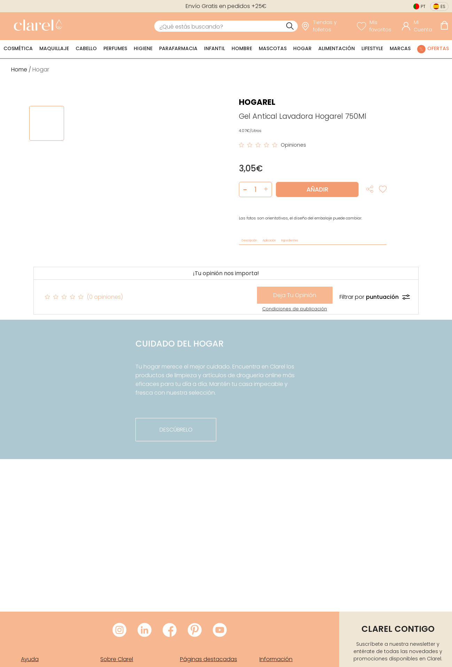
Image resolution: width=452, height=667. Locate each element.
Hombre (242, 48)
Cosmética (18, 48)
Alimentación (336, 48)
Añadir (317, 189)
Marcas (400, 48)
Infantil (214, 48)
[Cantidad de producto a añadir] (255, 189)
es (443, 6)
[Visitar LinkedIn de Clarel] (144, 630)
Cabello (86, 48)
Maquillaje (54, 48)
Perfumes (115, 48)
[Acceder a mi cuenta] (419, 26)
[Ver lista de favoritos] (377, 26)
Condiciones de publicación (294, 309)
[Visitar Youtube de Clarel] (220, 630)
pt (423, 6)
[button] (266, 189)
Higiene (143, 48)
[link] (36, 26)
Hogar (302, 48)
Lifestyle (372, 48)
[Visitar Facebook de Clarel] (170, 630)
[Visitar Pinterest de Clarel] (195, 630)
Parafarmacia (178, 48)
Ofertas (438, 48)
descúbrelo (176, 430)
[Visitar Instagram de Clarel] (119, 630)
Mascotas (273, 48)
